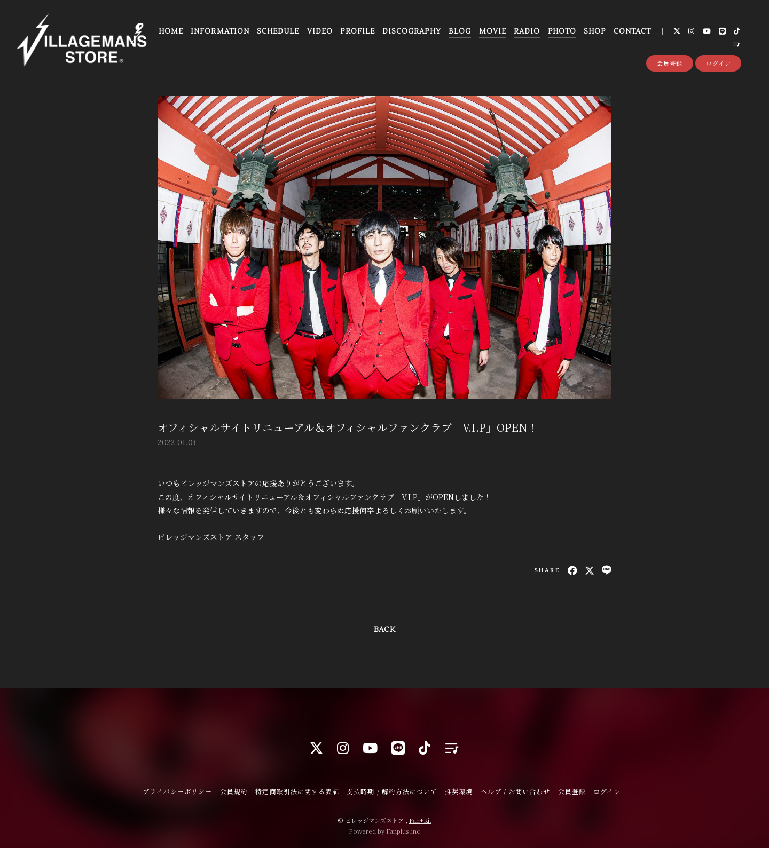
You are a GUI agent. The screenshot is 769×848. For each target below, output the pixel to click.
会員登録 (669, 63)
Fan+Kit (420, 820)
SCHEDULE (278, 31)
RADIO (527, 31)
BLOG (460, 31)
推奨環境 (459, 791)
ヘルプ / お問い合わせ (515, 791)
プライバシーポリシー (177, 791)
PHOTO (562, 31)
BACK (384, 630)
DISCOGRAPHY (411, 31)
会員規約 (234, 791)
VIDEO (320, 31)
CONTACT (632, 31)
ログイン (718, 63)
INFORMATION (220, 31)
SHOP (595, 31)
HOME (171, 31)
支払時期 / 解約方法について (392, 791)
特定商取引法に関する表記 (297, 791)
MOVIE (492, 31)
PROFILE (357, 31)
